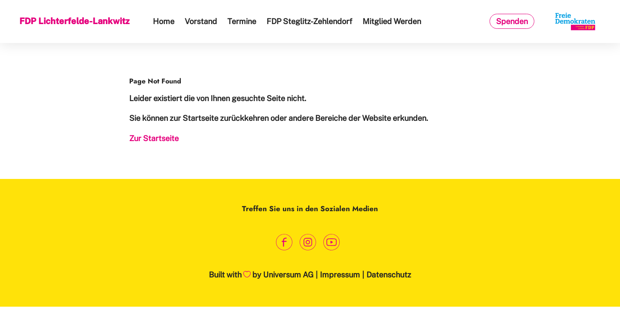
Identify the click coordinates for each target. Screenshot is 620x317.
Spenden (512, 21)
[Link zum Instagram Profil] (308, 242)
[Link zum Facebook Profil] (284, 242)
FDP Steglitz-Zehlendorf (309, 21)
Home (163, 21)
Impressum (340, 274)
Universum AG (288, 274)
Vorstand (201, 21)
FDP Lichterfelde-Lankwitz (74, 21)
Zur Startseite (154, 138)
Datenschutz (388, 274)
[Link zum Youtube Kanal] (331, 242)
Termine (241, 21)
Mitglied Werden (392, 21)
